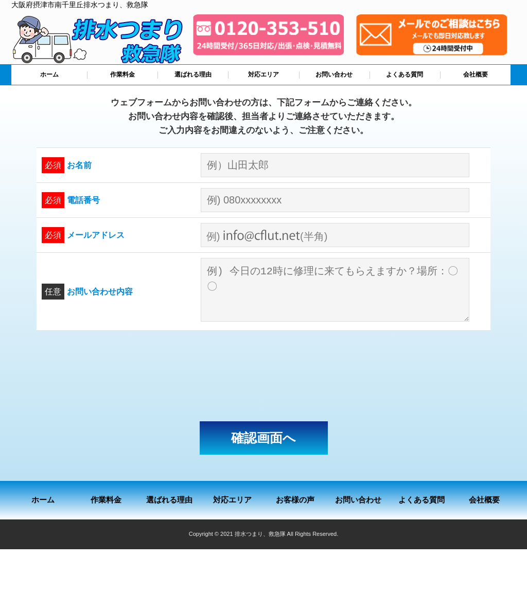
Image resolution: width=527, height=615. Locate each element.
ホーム (49, 74)
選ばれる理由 (193, 74)
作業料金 (122, 74)
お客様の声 (295, 499)
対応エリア (263, 74)
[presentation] (263, 376)
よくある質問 (404, 74)
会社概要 (475, 74)
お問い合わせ (334, 74)
